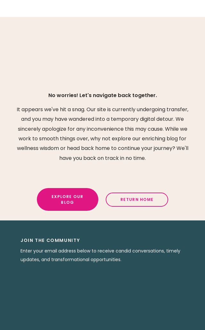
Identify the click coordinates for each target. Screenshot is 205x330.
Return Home (136, 199)
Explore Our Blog (68, 199)
